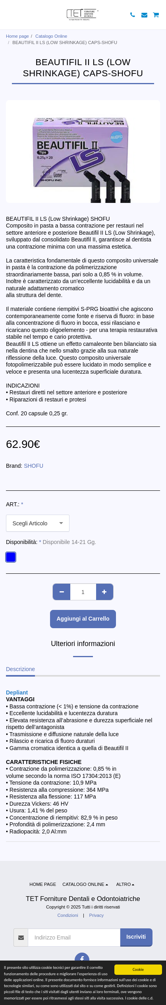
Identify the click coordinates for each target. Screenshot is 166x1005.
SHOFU (33, 466)
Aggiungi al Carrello (82, 618)
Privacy (96, 915)
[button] (8, 15)
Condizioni (67, 915)
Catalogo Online (51, 36)
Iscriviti (136, 937)
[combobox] (37, 523)
